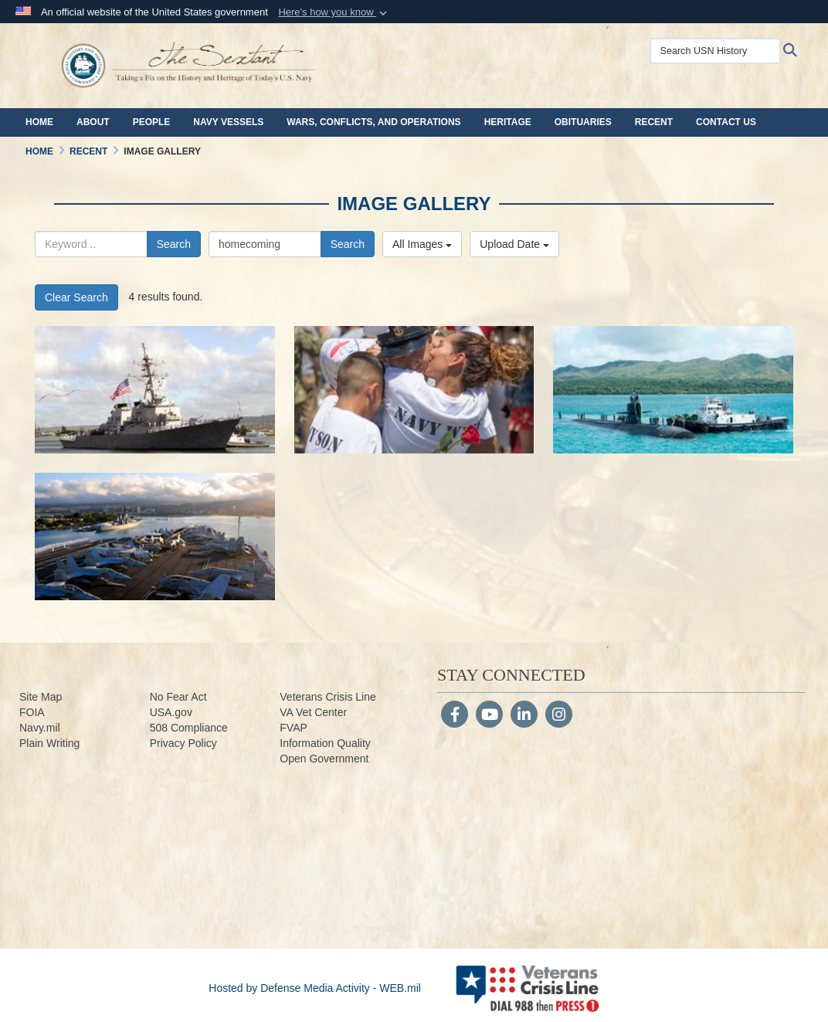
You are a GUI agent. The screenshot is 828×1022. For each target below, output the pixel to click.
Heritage (507, 122)
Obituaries (583, 122)
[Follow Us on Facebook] (454, 716)
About (93, 122)
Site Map (40, 697)
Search (174, 244)
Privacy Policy (183, 743)
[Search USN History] (715, 51)
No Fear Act (178, 697)
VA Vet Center (313, 712)
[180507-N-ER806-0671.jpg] (414, 389)
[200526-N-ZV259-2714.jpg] (155, 389)
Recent (654, 122)
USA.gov (171, 712)
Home (39, 122)
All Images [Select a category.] (422, 244)
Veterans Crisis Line (328, 697)
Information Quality (325, 743)
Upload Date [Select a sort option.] (514, 244)
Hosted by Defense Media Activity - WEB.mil (315, 988)
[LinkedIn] (524, 716)
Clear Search (76, 297)
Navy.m (37, 728)
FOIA (32, 712)
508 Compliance (189, 728)
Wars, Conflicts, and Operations (373, 122)
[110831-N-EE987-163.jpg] (155, 536)
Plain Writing (49, 743)
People (152, 122)
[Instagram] (558, 716)
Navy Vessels (228, 122)
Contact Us (726, 122)
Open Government (324, 758)
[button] (334, 12)
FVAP (293, 728)
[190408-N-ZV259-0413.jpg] (673, 389)
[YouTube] (489, 716)
